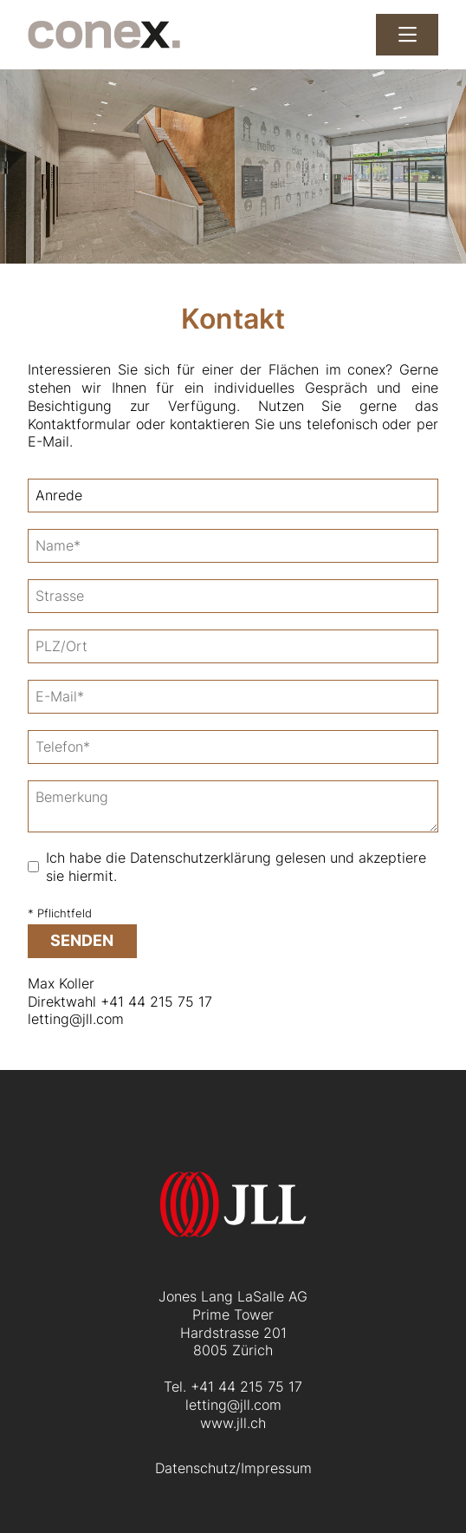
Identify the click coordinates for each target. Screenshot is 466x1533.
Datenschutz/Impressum (233, 1468)
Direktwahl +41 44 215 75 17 (120, 1001)
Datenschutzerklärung (200, 857)
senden (81, 940)
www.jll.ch (233, 1423)
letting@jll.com (76, 1018)
